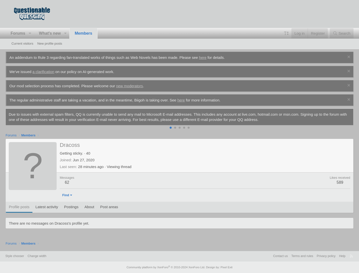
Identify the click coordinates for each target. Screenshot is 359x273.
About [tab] (95, 207)
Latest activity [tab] (52, 207)
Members (89, 33)
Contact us (268, 256)
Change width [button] (47, 256)
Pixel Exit (224, 267)
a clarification (49, 72)
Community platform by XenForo (166, 267)
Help (333, 256)
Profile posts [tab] (25, 207)
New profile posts (49, 43)
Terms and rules (291, 256)
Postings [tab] (77, 207)
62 (73, 182)
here (208, 57)
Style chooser (23, 256)
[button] (36, 33)
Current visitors (22, 43)
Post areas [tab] (115, 207)
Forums (23, 33)
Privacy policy (317, 256)
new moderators (135, 86)
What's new (56, 33)
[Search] (336, 33)
